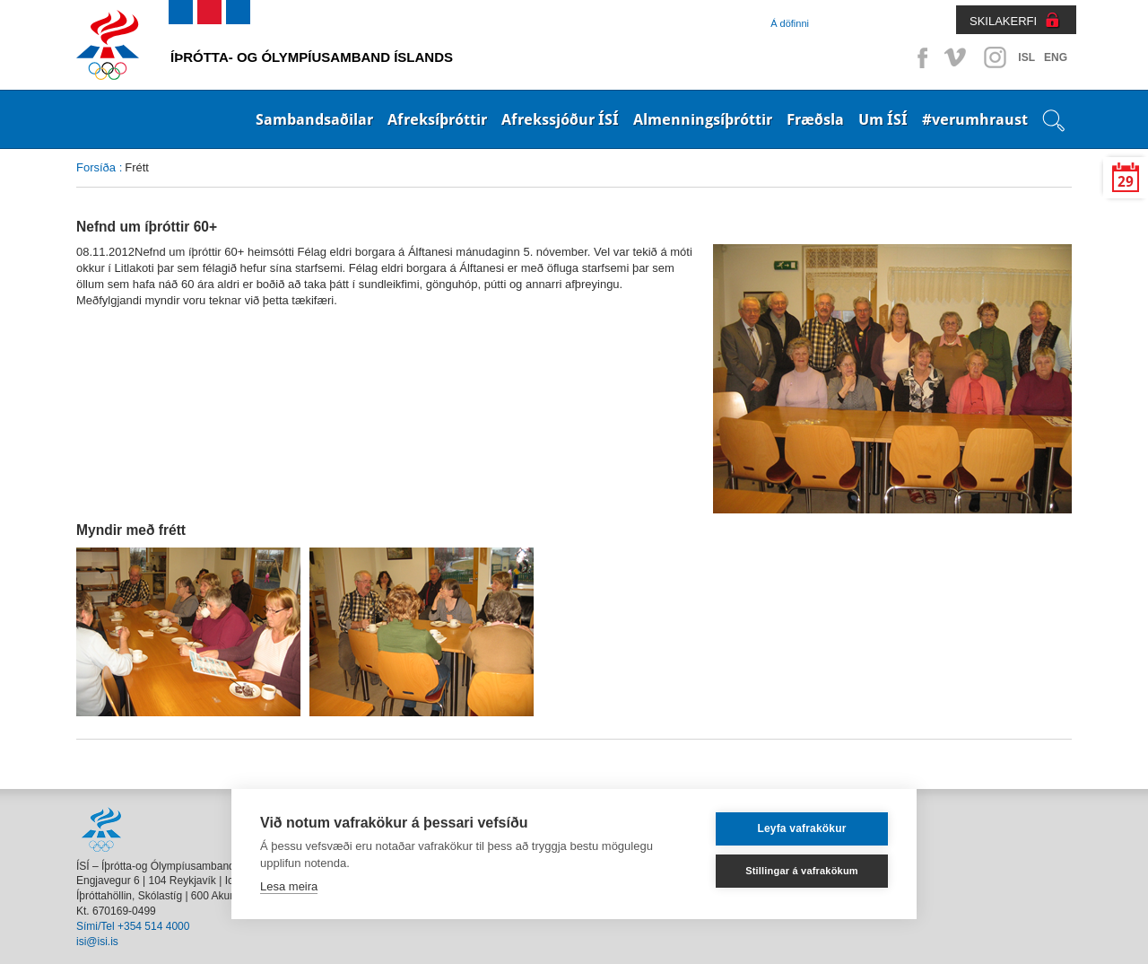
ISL (1026, 57)
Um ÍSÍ (883, 119)
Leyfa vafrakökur (801, 828)
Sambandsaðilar (314, 119)
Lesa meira (288, 886)
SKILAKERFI (1003, 21)
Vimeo (957, 57)
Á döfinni (789, 23)
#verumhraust (975, 119)
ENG (1055, 57)
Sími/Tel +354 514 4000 (132, 926)
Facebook (919, 57)
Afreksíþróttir (437, 119)
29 (1126, 181)
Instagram (994, 57)
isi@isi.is (97, 941)
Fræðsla (815, 119)
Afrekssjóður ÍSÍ (560, 119)
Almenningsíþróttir (702, 119)
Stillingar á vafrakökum (801, 870)
